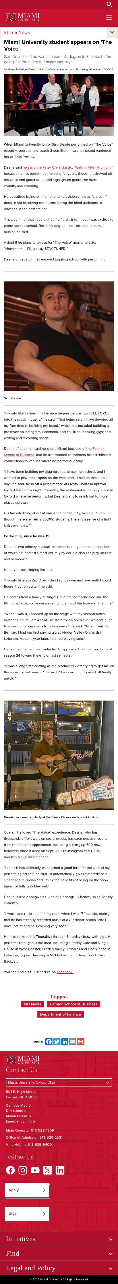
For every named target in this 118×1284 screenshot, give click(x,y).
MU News (32, 1004)
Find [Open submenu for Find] (12, 1253)
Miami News (17, 32)
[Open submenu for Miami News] (112, 32)
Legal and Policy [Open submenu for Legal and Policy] (31, 1268)
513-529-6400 (40, 1144)
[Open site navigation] (108, 17)
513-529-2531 (51, 1137)
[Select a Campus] (59, 1082)
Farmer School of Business (74, 1004)
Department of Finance (60, 1014)
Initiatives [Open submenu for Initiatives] (20, 1239)
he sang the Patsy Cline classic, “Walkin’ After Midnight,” (68, 167)
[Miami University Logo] (23, 17)
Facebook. (65, 972)
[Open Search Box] (109, 4)
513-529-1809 (42, 1130)
